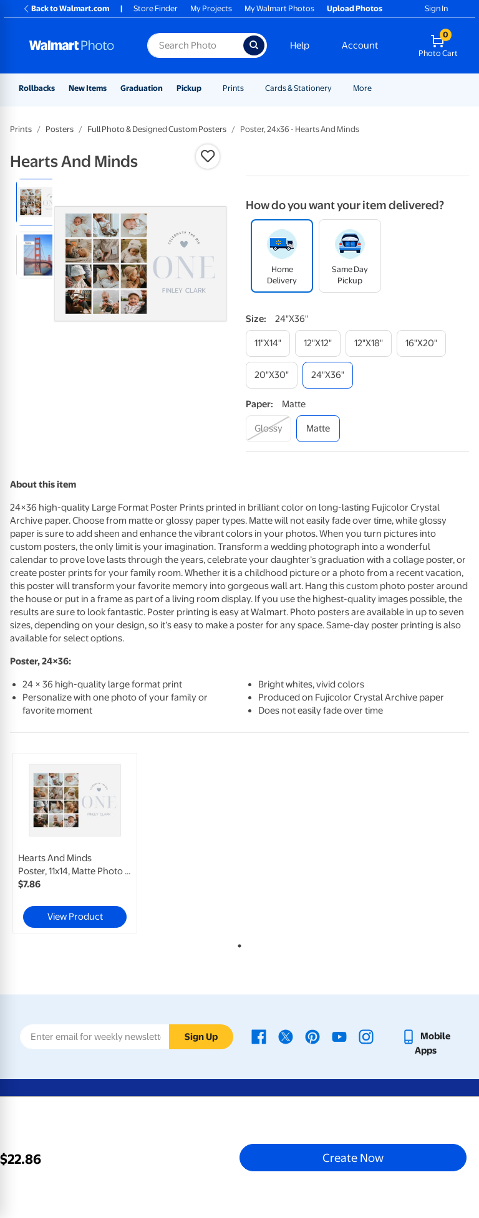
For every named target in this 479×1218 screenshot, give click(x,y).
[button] (208, 156)
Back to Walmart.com (65, 8)
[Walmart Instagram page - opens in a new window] (366, 1036)
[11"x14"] (268, 343)
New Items (88, 88)
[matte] (318, 428)
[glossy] (268, 428)
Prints (233, 88)
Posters (60, 129)
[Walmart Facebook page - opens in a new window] (258, 1036)
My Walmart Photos (279, 8)
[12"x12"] (318, 343)
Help (299, 45)
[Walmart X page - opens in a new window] (285, 1036)
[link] (75, 843)
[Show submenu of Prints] (249, 88)
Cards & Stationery (298, 88)
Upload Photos (354, 8)
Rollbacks (37, 88)
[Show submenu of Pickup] (207, 88)
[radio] (39, 202)
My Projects (211, 8)
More (362, 88)
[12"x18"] (369, 343)
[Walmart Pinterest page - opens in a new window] (312, 1036)
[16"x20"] (421, 343)
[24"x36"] (327, 375)
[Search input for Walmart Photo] (195, 45)
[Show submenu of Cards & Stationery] (337, 88)
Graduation (141, 88)
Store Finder (155, 8)
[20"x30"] (272, 375)
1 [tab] (237, 943)
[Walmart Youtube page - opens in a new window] (339, 1036)
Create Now (353, 1157)
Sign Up (201, 1036)
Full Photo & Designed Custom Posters (156, 129)
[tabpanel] (86, 843)
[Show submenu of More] (377, 88)
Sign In (436, 8)
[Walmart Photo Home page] (75, 45)
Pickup (189, 88)
